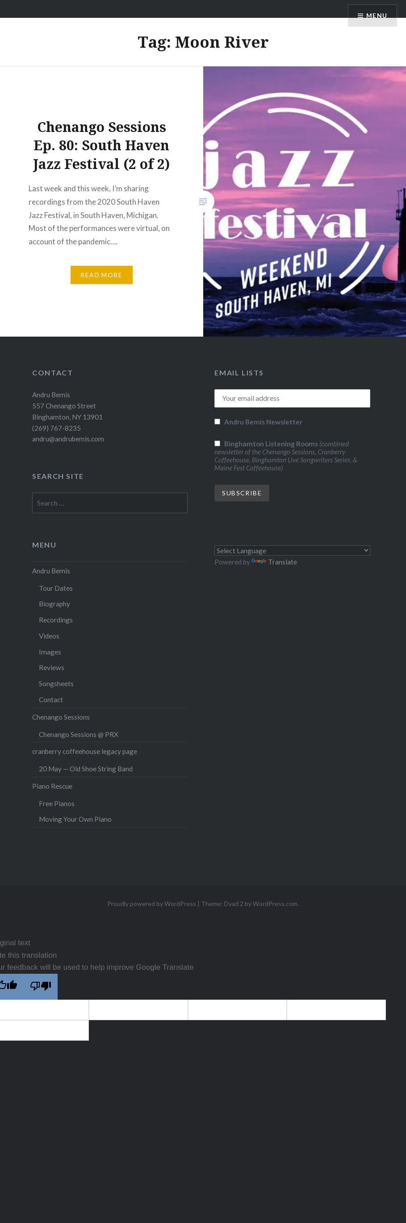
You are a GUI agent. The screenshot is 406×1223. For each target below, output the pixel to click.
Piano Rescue (52, 786)
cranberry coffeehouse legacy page (84, 751)
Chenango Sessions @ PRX (78, 734)
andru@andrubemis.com (68, 439)
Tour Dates (56, 588)
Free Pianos (57, 803)
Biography (54, 604)
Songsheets (56, 683)
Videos (49, 636)
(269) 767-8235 (56, 428)
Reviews (51, 667)
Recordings (56, 620)
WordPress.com (275, 903)
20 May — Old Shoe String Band (86, 769)
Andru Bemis (51, 571)
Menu (376, 16)
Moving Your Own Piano (75, 819)
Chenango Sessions (61, 717)
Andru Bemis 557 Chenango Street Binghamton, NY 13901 (67, 406)
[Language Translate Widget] (292, 550)
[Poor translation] (41, 987)
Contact (51, 700)
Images (50, 652)
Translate (274, 562)
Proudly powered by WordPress (151, 903)
